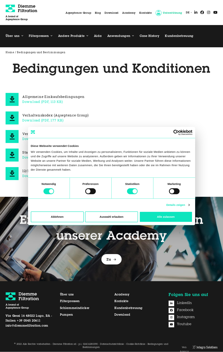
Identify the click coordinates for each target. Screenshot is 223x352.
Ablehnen (57, 216)
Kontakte (145, 13)
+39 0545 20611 (29, 321)
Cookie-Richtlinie (135, 344)
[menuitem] (188, 13)
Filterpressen (70, 301)
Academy (129, 13)
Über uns (67, 294)
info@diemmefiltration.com (27, 326)
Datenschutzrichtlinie (112, 344)
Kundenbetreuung (128, 308)
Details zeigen (175, 204)
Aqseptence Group (78, 13)
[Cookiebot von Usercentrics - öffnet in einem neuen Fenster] (176, 132)
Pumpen (66, 315)
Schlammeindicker (74, 308)
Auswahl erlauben (111, 216)
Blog (98, 13)
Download (111, 13)
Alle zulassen (166, 216)
